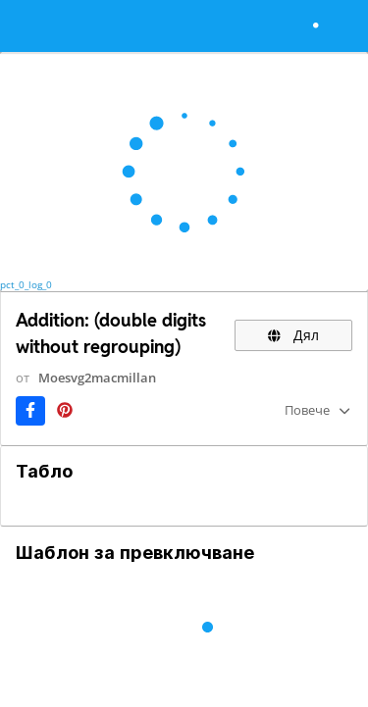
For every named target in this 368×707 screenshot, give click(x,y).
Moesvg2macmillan (97, 377)
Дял (293, 335)
